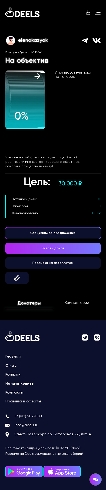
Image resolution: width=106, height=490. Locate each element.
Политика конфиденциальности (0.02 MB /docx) (42, 448)
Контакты (14, 392)
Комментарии (77, 303)
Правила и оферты (23, 401)
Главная (13, 357)
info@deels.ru (26, 425)
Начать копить (19, 384)
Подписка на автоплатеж (52, 263)
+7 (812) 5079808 (28, 416)
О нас (11, 366)
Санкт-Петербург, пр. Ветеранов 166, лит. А (52, 434)
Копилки (13, 374)
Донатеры (29, 303)
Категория (11, 52)
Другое (23, 52)
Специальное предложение (53, 233)
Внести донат (53, 248)
